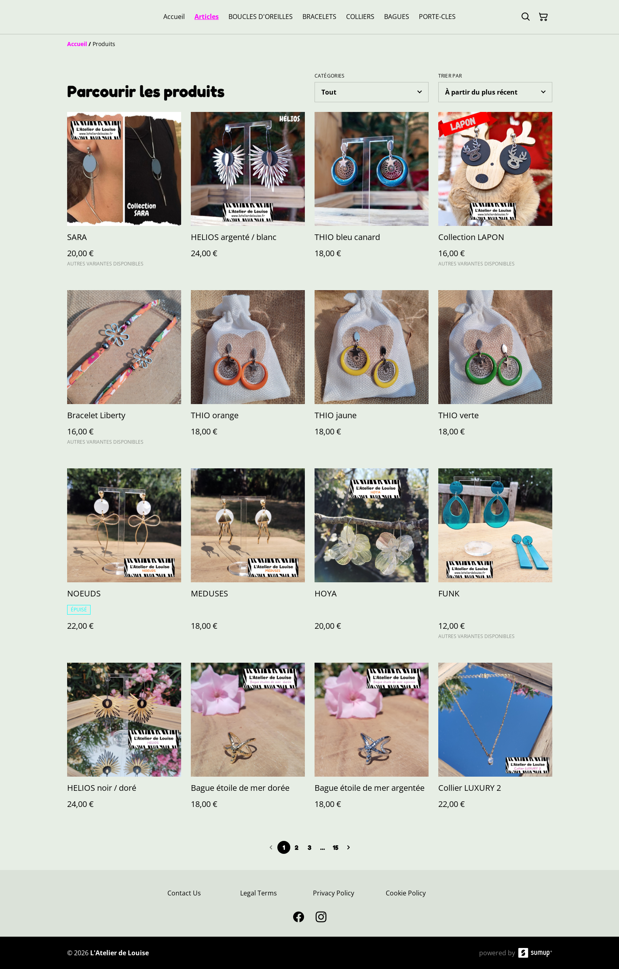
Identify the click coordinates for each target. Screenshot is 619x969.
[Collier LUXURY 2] (495, 744)
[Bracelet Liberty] (124, 371)
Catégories (330, 76)
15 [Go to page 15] (335, 847)
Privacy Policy (333, 893)
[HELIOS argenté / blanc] (248, 193)
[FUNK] (495, 557)
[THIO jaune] (372, 371)
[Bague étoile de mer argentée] (372, 744)
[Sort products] (495, 92)
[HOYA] (372, 557)
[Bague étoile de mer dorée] (248, 744)
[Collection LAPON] (495, 193)
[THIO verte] (495, 371)
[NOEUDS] (124, 557)
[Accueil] (77, 44)
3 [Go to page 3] (309, 847)
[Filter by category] (371, 92)
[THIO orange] (248, 371)
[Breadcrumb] (309, 44)
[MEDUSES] (248, 557)
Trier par (450, 76)
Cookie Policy (406, 893)
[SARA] (124, 193)
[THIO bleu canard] (372, 193)
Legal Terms (258, 893)
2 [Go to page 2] (296, 847)
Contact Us (184, 893)
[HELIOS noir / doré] (124, 744)
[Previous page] (270, 847)
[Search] (525, 17)
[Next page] (348, 847)
